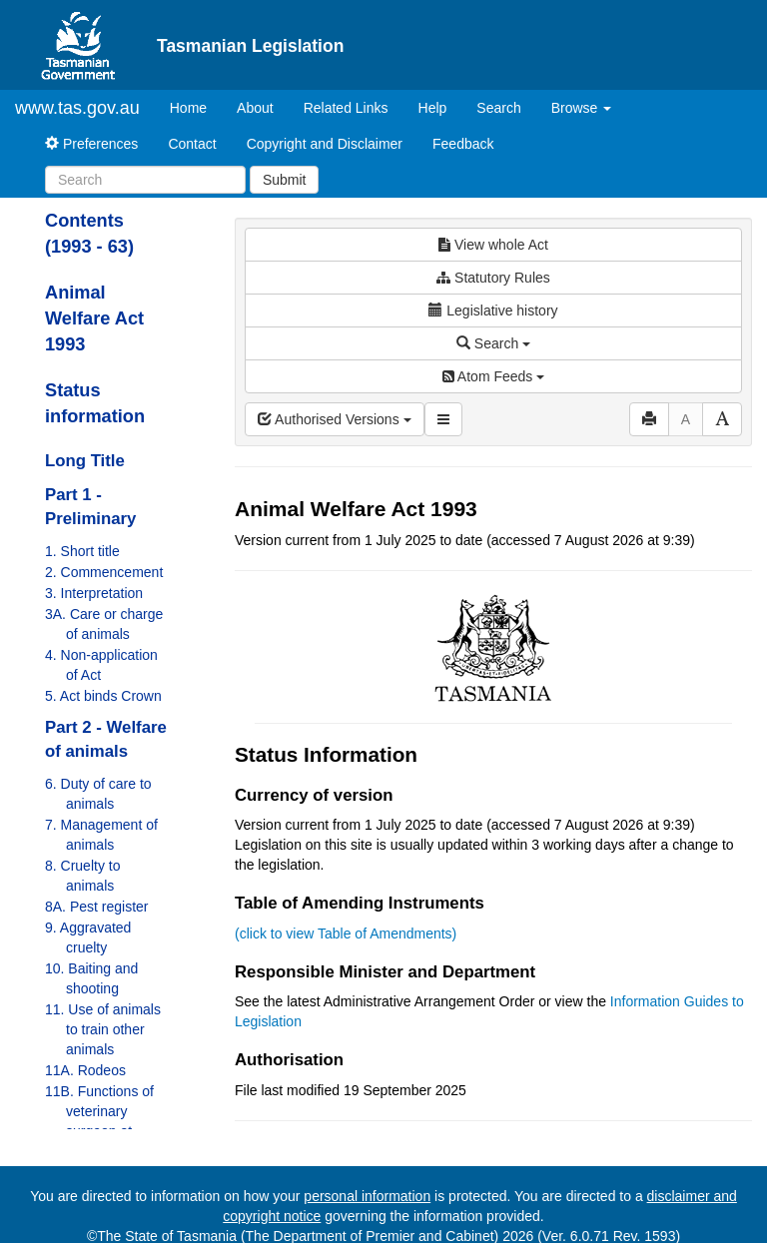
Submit (285, 180)
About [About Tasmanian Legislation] (255, 108)
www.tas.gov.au (77, 108)
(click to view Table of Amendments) (345, 933)
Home (196, 106)
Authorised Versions (334, 419)
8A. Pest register (97, 907)
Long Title (85, 460)
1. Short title (82, 551)
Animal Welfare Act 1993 (94, 318)
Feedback (462, 144)
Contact (192, 144)
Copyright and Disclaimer (324, 144)
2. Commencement (104, 572)
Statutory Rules (493, 278)
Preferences (91, 144)
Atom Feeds (493, 376)
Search (498, 108)
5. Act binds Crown (103, 696)
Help (432, 108)
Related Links (346, 108)
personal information (367, 1196)
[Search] (145, 180)
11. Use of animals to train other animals (103, 1029)
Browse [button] (581, 108)
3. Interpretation (94, 593)
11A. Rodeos (85, 1070)
